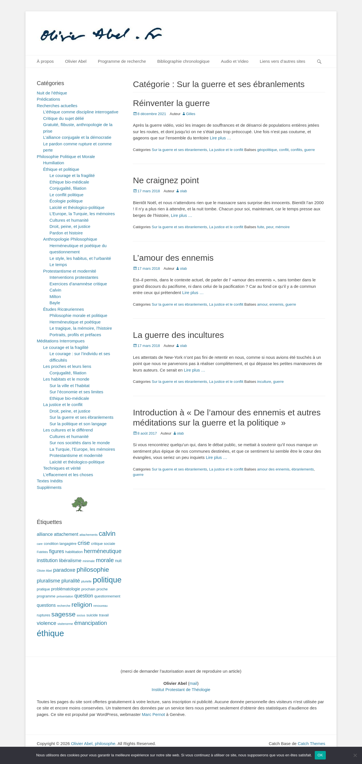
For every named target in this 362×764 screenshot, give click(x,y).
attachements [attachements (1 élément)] (88, 534)
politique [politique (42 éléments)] (107, 579)
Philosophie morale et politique (78, 315)
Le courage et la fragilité (72, 175)
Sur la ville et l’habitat (69, 385)
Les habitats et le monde (66, 379)
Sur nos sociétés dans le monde (79, 442)
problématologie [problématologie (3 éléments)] (65, 589)
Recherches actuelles (57, 105)
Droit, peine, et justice (69, 226)
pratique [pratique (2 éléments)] (43, 589)
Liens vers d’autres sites (282, 61)
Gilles (190, 114)
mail (193, 683)
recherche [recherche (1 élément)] (63, 605)
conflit (284, 150)
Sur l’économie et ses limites (76, 391)
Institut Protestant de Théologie (181, 689)
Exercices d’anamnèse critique (78, 283)
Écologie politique (66, 200)
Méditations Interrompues (61, 340)
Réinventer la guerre (171, 103)
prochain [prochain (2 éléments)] (88, 589)
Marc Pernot (153, 714)
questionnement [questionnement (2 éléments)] (107, 596)
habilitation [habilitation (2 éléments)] (74, 552)
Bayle (54, 302)
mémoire (282, 227)
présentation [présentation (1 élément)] (65, 596)
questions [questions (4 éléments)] (46, 605)
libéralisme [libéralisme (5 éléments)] (70, 560)
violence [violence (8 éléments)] (46, 623)
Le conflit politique (66, 194)
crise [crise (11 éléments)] (84, 543)
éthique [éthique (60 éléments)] (50, 633)
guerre (309, 150)
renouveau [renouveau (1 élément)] (100, 605)
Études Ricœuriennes (63, 309)
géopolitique (267, 150)
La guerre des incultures (178, 335)
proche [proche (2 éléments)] (101, 589)
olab (183, 191)
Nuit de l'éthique (52, 92)
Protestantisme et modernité (69, 271)
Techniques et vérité (62, 468)
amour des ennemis (273, 469)
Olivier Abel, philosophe (93, 743)
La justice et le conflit (226, 150)
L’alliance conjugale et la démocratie (77, 137)
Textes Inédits (50, 480)
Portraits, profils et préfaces (75, 334)
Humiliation (53, 162)
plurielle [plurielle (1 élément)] (86, 581)
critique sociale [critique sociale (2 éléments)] (103, 543)
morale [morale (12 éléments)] (105, 560)
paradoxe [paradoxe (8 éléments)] (64, 570)
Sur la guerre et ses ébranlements (179, 150)
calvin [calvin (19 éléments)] (107, 533)
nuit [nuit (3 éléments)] (118, 560)
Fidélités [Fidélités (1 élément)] (42, 552)
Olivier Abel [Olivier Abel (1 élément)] (44, 570)
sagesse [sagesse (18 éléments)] (63, 614)
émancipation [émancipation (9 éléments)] (90, 623)
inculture (264, 381)
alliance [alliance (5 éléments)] (45, 534)
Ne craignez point (166, 180)
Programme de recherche (122, 61)
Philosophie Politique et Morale (66, 156)
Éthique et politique (61, 169)
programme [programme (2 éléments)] (46, 596)
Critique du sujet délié (63, 118)
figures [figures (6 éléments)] (56, 551)
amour (262, 304)
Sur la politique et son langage (78, 423)
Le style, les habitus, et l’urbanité (80, 258)
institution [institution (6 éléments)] (47, 560)
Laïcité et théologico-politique (76, 207)
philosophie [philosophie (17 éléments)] (93, 569)
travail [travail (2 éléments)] (104, 615)
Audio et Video (234, 61)
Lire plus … (220, 137)
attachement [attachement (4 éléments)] (66, 534)
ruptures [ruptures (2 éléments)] (43, 615)
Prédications (48, 99)
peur (269, 227)
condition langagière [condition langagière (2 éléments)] (60, 543)
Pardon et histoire (66, 232)
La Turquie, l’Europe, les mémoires (82, 449)
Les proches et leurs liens (67, 366)
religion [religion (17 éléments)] (82, 604)
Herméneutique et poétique (75, 322)
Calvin (55, 290)
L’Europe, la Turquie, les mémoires (82, 213)
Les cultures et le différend (68, 430)
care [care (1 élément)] (40, 543)
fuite (260, 227)
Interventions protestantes (73, 277)
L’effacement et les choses (68, 474)
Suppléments (49, 487)
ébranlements (303, 469)
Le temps (58, 264)
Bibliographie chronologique (183, 61)
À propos (45, 61)
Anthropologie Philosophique (70, 239)
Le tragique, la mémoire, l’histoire (80, 328)
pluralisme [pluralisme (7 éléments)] (48, 581)
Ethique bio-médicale (69, 182)
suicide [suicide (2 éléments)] (92, 615)
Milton (55, 296)
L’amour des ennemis (173, 257)
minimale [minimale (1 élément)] (89, 561)
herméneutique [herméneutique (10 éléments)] (103, 551)
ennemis (276, 304)
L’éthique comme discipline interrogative (80, 111)
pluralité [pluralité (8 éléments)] (70, 581)
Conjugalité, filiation (67, 188)
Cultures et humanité (69, 220)
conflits (296, 150)
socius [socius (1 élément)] (81, 615)
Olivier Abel (76, 61)
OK (320, 755)
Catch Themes (311, 743)
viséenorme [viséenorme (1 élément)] (65, 623)
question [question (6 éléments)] (83, 596)
